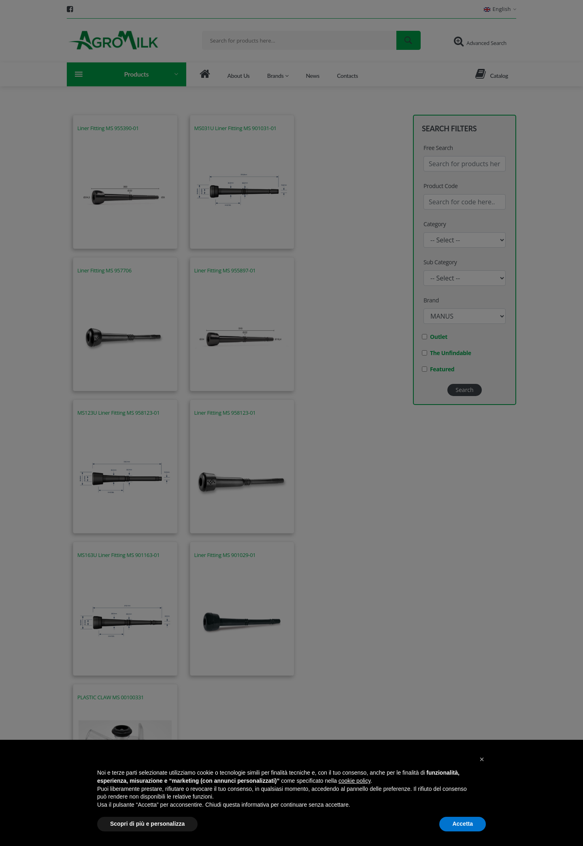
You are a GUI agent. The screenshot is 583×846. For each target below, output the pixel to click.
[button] (481, 759)
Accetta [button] (462, 823)
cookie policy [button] (354, 780)
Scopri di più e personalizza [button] (147, 823)
